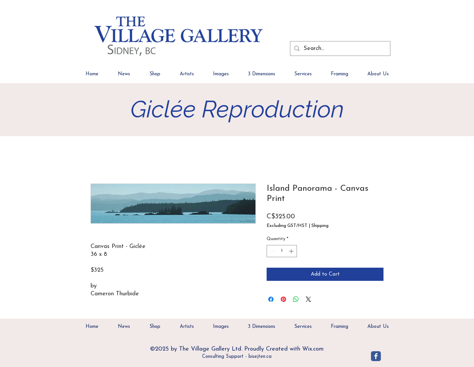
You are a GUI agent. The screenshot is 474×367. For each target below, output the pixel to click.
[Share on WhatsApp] (296, 299)
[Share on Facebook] (271, 299)
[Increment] (292, 251)
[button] (378, 76)
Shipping (320, 225)
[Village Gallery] (376, 356)
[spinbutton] (282, 251)
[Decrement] (272, 251)
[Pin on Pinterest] (283, 299)
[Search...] (339, 48)
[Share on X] (308, 299)
